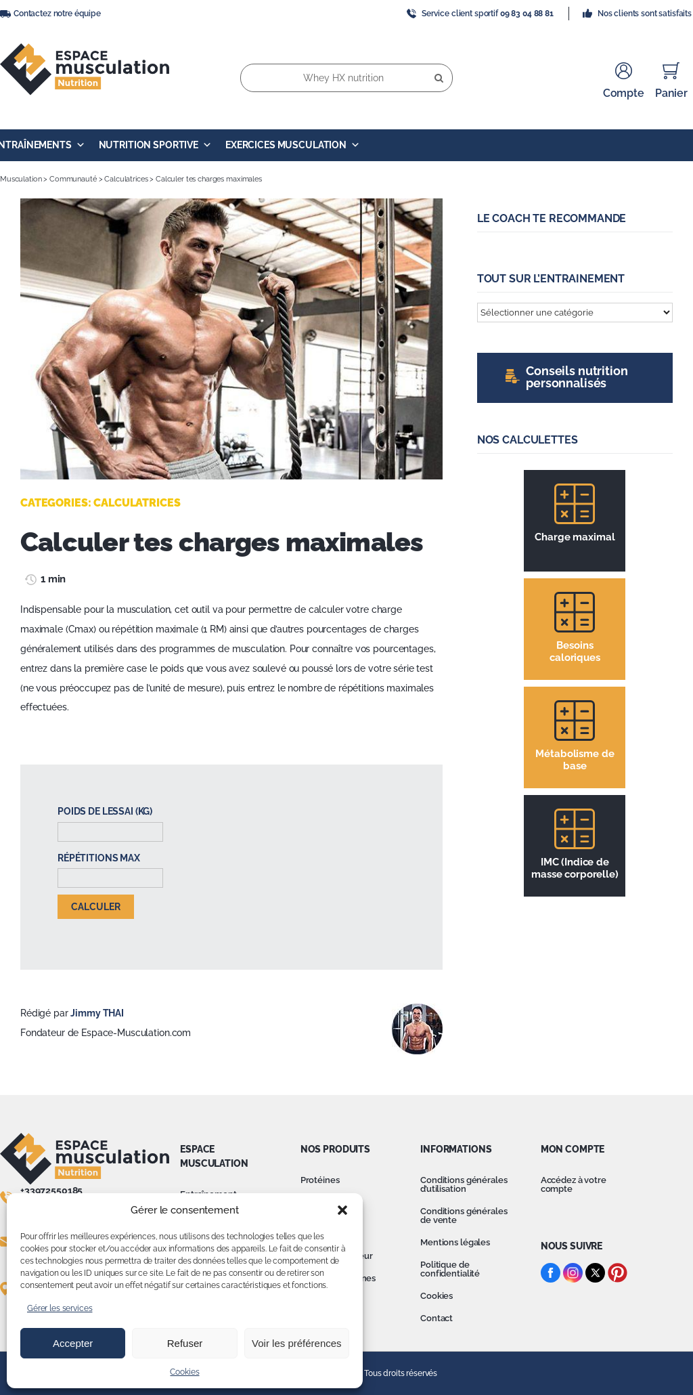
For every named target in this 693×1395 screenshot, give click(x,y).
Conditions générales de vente (463, 1215)
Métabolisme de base (574, 760)
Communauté (73, 179)
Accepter (73, 1343)
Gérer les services (59, 1308)
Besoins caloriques (575, 651)
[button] (342, 1210)
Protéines (320, 1180)
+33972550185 (51, 1190)
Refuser (185, 1343)
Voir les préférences (297, 1343)
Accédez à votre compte (573, 1184)
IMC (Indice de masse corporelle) (575, 868)
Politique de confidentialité (450, 1269)
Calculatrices (126, 179)
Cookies (184, 1372)
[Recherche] (438, 78)
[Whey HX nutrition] (346, 78)
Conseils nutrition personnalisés (576, 377)
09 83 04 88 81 (527, 13)
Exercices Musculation (292, 145)
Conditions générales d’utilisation (463, 1184)
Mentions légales (455, 1242)
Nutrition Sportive (155, 145)
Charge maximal (574, 537)
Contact (436, 1318)
